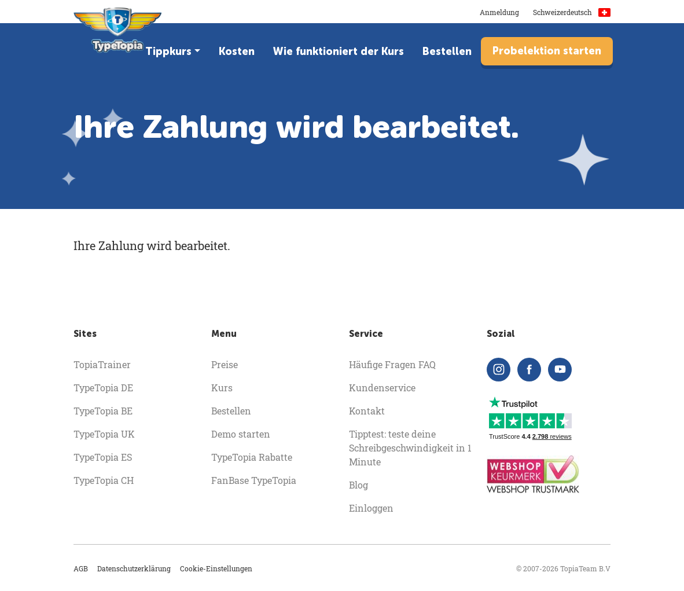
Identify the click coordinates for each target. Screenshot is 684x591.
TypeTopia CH (103, 480)
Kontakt (367, 411)
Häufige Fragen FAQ (392, 364)
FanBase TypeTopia (253, 480)
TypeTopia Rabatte (251, 457)
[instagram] (498, 369)
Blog (358, 485)
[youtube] (560, 369)
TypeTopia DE (103, 387)
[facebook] (529, 369)
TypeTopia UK (104, 434)
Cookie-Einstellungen (216, 568)
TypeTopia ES (102, 457)
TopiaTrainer (102, 364)
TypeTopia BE (103, 411)
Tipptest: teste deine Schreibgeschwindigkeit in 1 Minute (410, 448)
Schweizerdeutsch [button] (572, 12)
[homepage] (117, 34)
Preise (224, 364)
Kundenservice (382, 387)
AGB (80, 568)
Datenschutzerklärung (134, 568)
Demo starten (240, 434)
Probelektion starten (546, 51)
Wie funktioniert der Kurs (338, 51)
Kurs (222, 387)
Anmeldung (499, 12)
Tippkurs (168, 51)
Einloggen (371, 508)
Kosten (237, 51)
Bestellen (447, 51)
